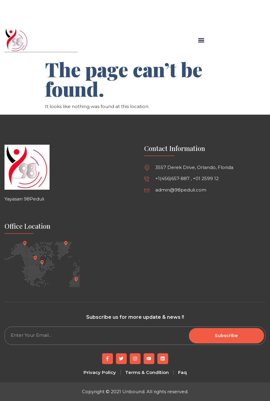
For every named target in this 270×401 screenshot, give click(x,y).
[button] (161, 17)
